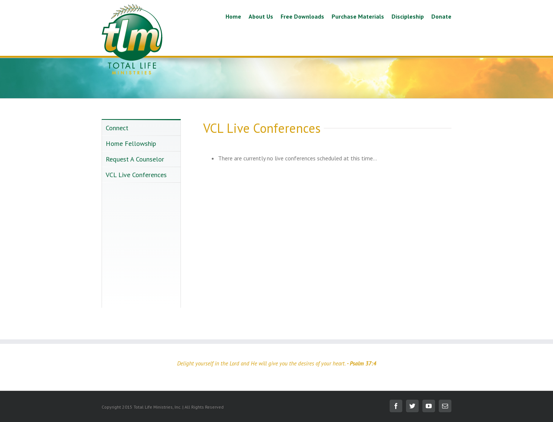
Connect (117, 128)
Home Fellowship (131, 143)
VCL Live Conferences (136, 174)
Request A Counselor (135, 159)
